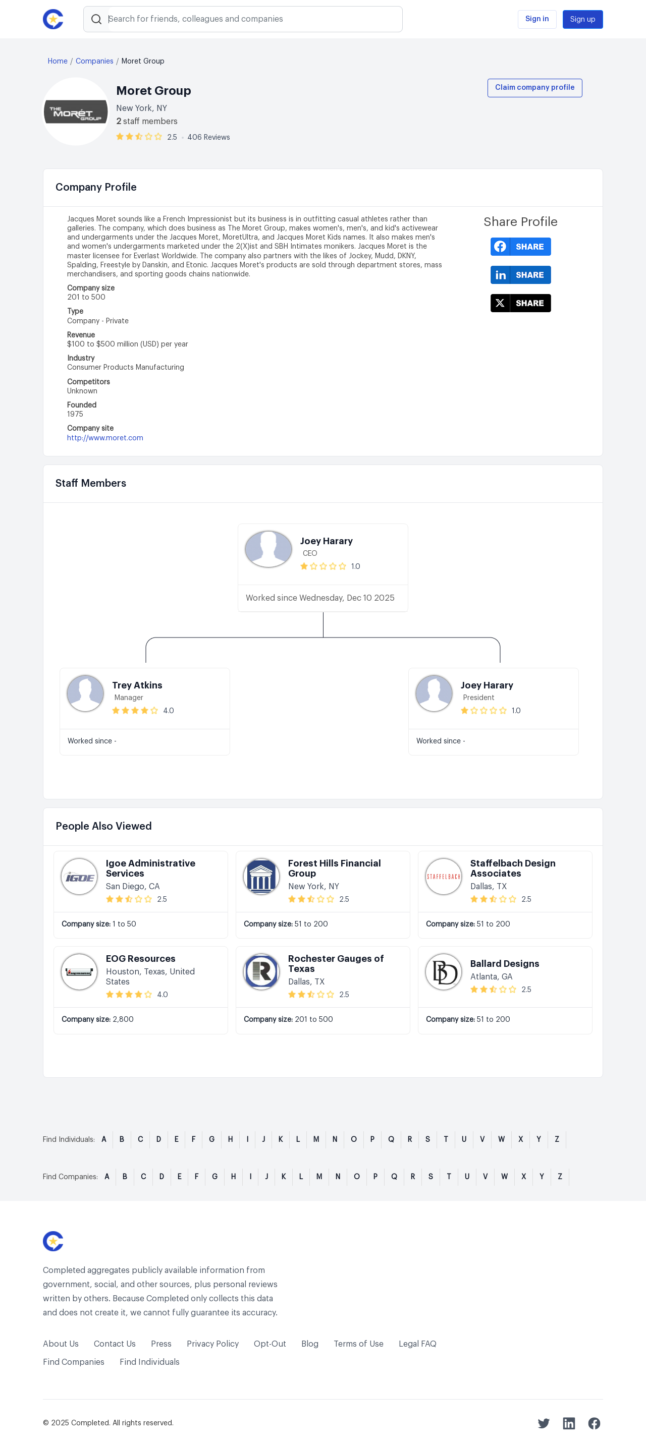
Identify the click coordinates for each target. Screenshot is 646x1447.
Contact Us (115, 1344)
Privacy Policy (213, 1344)
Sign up (583, 19)
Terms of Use (359, 1344)
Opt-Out (270, 1344)
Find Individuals (150, 1362)
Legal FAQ (418, 1344)
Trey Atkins (137, 685)
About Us (61, 1344)
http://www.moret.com (105, 438)
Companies (95, 61)
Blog (309, 1344)
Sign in (537, 19)
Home (58, 61)
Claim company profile (535, 87)
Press (161, 1344)
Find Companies (73, 1362)
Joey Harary (326, 541)
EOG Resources (141, 958)
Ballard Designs (505, 963)
